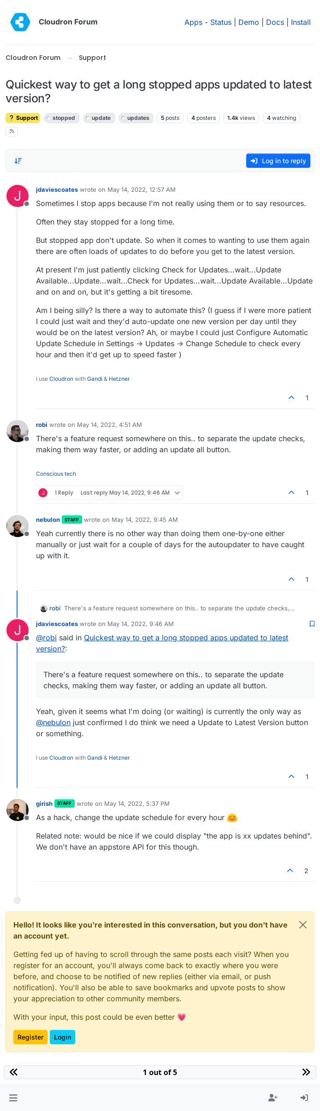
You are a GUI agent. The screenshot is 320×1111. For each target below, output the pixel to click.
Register (30, 1037)
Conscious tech (56, 473)
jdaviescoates (57, 189)
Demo (248, 22)
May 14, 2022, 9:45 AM (145, 519)
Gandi (94, 378)
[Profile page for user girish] (17, 810)
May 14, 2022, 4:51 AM (109, 424)
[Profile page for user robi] (17, 431)
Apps (193, 22)
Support (23, 117)
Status (220, 22)
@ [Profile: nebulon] (53, 722)
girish (44, 803)
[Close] (303, 925)
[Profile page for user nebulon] (17, 526)
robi (41, 424)
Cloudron (61, 378)
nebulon (48, 519)
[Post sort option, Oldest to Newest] (18, 160)
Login (62, 1037)
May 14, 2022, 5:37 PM (137, 803)
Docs (275, 22)
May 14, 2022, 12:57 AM (141, 189)
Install (301, 22)
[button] (13, 1098)
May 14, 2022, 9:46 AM (140, 623)
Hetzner (119, 378)
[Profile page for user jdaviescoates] (17, 196)
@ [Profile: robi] (46, 637)
